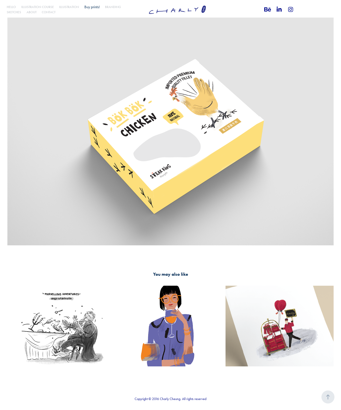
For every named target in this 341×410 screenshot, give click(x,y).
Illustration (69, 7)
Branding (113, 7)
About (32, 12)
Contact (48, 12)
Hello (11, 7)
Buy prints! (92, 7)
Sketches (14, 12)
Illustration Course (37, 7)
